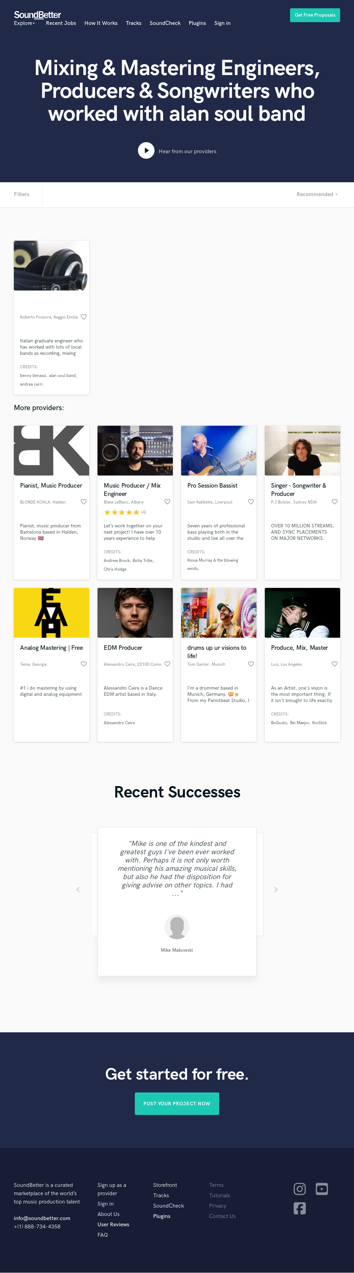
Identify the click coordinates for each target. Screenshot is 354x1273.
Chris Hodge (115, 569)
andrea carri (31, 384)
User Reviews (113, 1225)
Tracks (133, 23)
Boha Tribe (142, 560)
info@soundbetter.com (42, 1219)
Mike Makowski (177, 950)
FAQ (102, 1235)
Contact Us (222, 1217)
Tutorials (219, 1196)
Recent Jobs (61, 23)
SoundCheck (165, 23)
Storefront (165, 1185)
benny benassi (33, 375)
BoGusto (279, 723)
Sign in (222, 23)
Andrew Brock (117, 560)
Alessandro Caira (119, 723)
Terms (216, 1185)
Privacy (217, 1206)
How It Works (101, 23)
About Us (108, 1214)
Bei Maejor (299, 723)
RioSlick (319, 723)
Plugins (197, 23)
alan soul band (62, 375)
